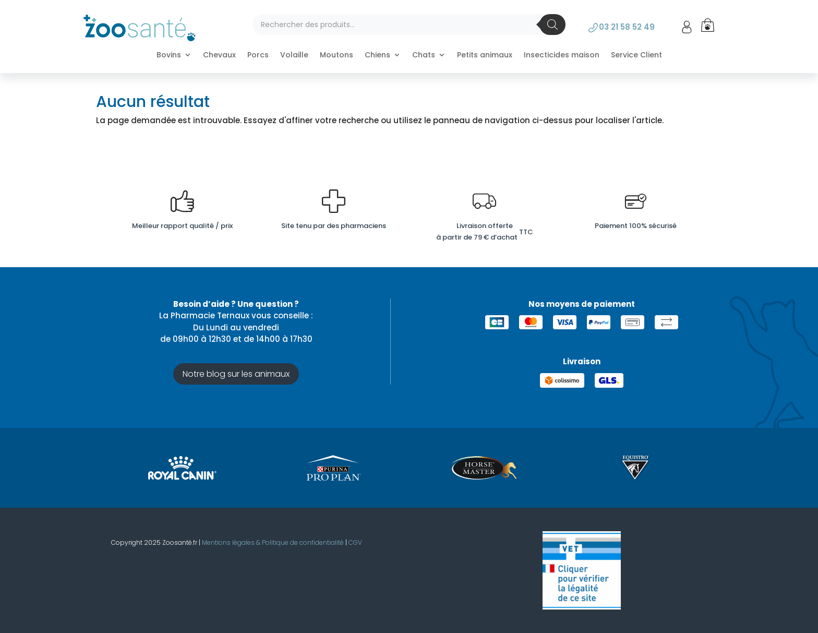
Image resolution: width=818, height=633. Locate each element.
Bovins (169, 55)
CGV (355, 542)
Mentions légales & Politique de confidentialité (273, 542)
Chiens (377, 55)
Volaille (294, 55)
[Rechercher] (552, 24)
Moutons (336, 55)
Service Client (636, 55)
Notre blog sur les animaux (236, 374)
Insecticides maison (561, 55)
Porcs (258, 55)
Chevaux (219, 55)
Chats (423, 55)
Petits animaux (484, 55)
